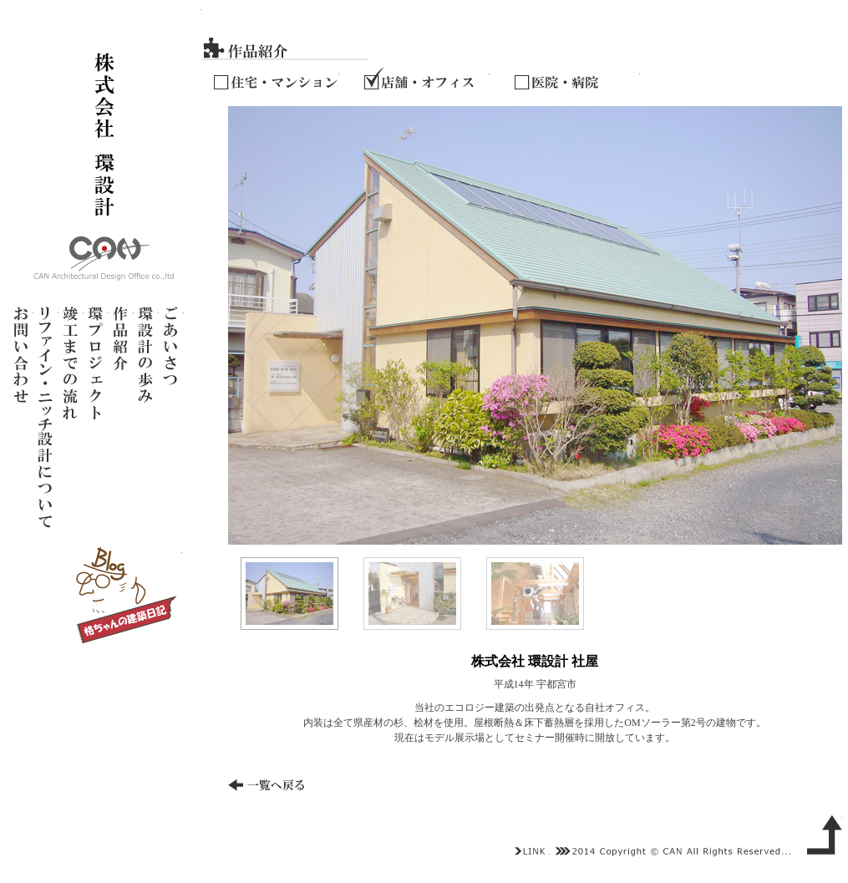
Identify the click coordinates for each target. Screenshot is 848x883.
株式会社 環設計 (104, 145)
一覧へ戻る (276, 788)
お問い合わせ (20, 416)
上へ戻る (821, 833)
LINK (530, 851)
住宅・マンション (276, 76)
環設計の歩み (146, 416)
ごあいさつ (171, 416)
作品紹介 (121, 416)
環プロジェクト (96, 416)
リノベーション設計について (45, 416)
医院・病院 (577, 76)
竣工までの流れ (71, 416)
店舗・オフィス (427, 76)
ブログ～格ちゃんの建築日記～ (125, 595)
